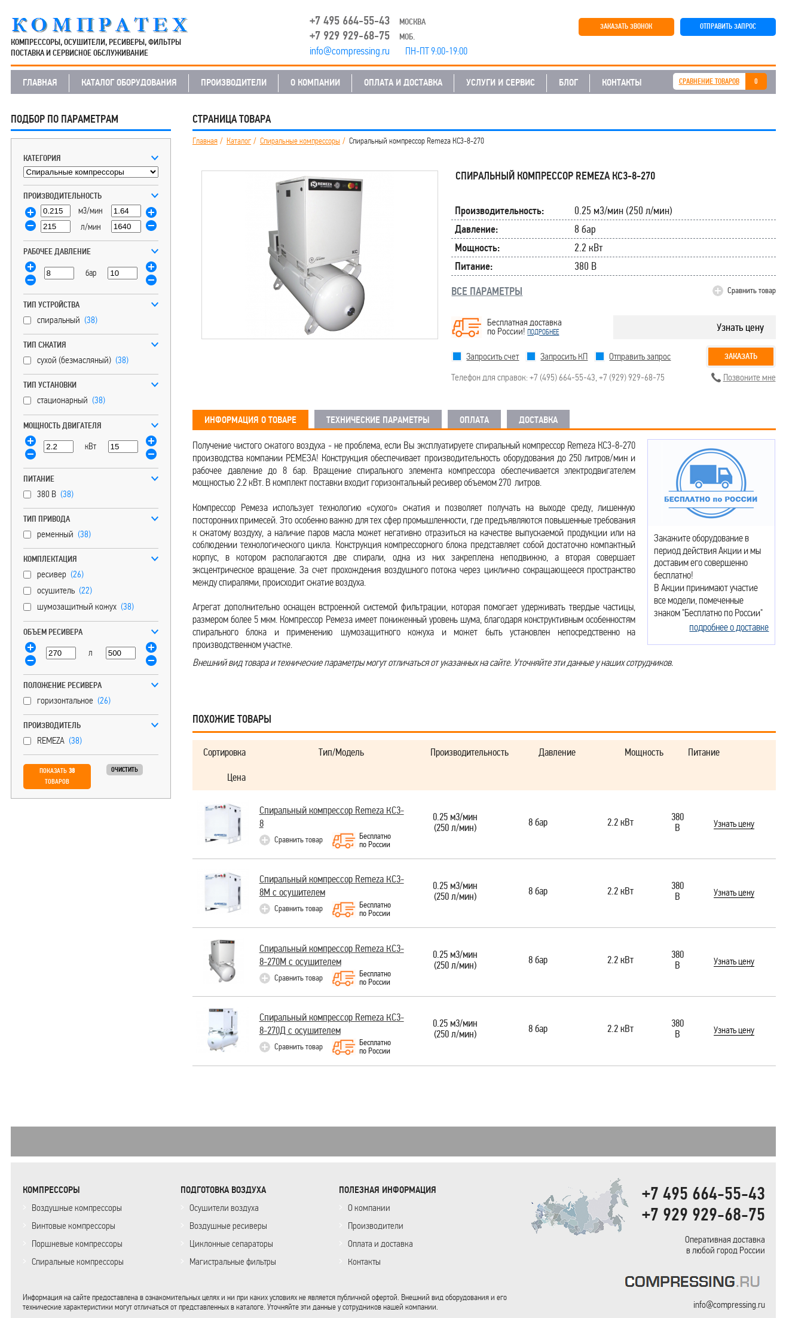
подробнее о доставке (729, 627)
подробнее (543, 332)
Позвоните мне (749, 377)
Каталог (239, 141)
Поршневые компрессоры (77, 1243)
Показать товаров (57, 776)
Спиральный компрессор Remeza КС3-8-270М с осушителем (331, 955)
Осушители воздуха (224, 1207)
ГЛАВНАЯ (40, 83)
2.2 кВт (620, 823)
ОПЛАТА (474, 420)
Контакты (364, 1261)
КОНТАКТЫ (622, 83)
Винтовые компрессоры (73, 1225)
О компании (369, 1207)
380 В (677, 823)
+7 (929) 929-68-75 (632, 377)
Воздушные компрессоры (77, 1207)
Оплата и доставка (380, 1243)
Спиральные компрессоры (300, 141)
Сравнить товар (751, 290)
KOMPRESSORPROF (695, 1284)
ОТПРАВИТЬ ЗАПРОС (728, 26)
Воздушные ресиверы (228, 1225)
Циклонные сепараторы (231, 1243)
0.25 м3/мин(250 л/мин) (455, 823)
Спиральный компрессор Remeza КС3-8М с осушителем (331, 886)
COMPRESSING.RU (111, 25)
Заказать (740, 356)
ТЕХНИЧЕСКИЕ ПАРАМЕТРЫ (378, 420)
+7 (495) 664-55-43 (562, 377)
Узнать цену (740, 327)
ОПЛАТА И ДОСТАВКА (403, 83)
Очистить (124, 770)
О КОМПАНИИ (315, 83)
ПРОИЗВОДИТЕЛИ (234, 83)
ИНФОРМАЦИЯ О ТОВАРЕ (250, 420)
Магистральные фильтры (232, 1261)
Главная (205, 141)
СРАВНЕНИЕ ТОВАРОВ (709, 81)
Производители (375, 1225)
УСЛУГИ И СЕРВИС (500, 83)
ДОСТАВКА (538, 420)
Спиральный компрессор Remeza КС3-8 (331, 817)
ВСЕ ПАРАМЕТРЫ (486, 291)
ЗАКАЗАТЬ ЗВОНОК (626, 26)
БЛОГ (568, 83)
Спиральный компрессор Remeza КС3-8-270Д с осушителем (331, 1024)
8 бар (538, 823)
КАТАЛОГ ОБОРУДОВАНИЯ (129, 83)
